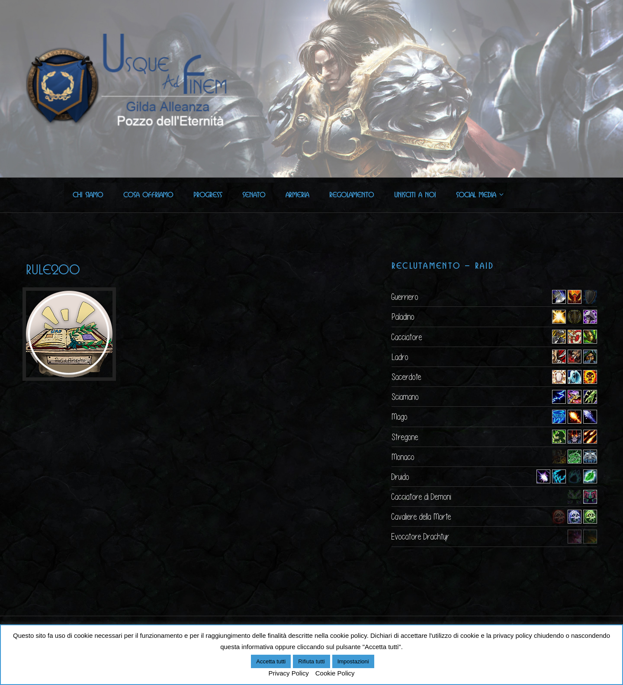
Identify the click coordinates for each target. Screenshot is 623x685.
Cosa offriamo (148, 195)
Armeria (297, 195)
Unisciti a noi (415, 195)
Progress (207, 195)
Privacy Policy (288, 673)
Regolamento (351, 195)
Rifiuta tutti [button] (311, 661)
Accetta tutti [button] (271, 661)
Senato (253, 195)
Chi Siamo (88, 195)
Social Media (480, 195)
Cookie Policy (335, 673)
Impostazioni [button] (353, 661)
